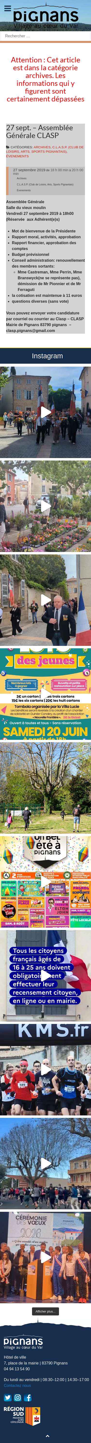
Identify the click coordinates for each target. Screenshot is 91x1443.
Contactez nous (17, 1385)
